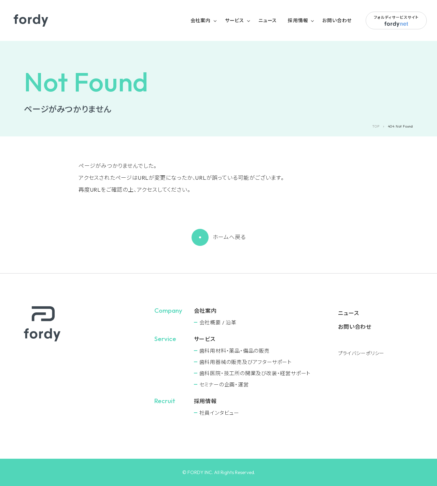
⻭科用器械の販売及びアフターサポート (245, 362)
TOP (375, 126)
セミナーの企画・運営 (224, 384)
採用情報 (298, 20)
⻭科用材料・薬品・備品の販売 (234, 351)
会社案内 (201, 20)
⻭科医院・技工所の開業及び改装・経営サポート (255, 373)
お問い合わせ (337, 20)
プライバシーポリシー (361, 353)
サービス (234, 20)
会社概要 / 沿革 (218, 322)
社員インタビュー (219, 413)
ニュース (267, 20)
